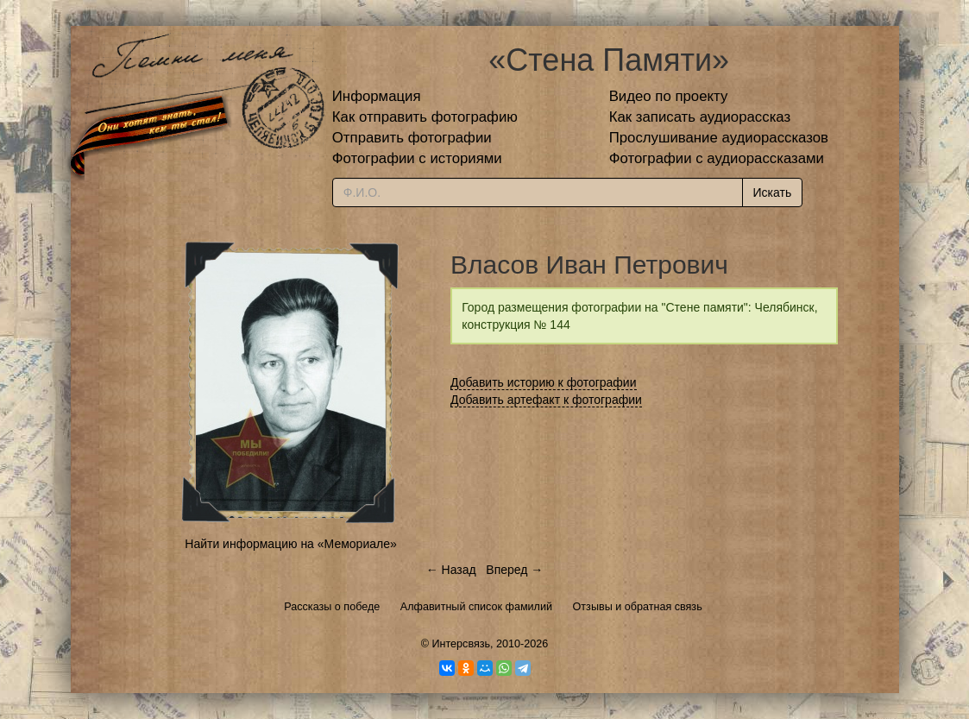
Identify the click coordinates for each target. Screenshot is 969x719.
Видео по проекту (668, 96)
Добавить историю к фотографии (543, 382)
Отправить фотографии (412, 137)
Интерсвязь (460, 644)
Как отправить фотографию (425, 117)
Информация (376, 96)
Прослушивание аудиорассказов (718, 137)
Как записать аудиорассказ (700, 117)
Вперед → (514, 570)
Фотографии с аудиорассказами (716, 158)
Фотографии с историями (417, 158)
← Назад (451, 570)
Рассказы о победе (332, 607)
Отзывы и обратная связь (637, 607)
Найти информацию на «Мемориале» (290, 544)
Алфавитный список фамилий (476, 607)
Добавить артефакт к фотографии (546, 400)
